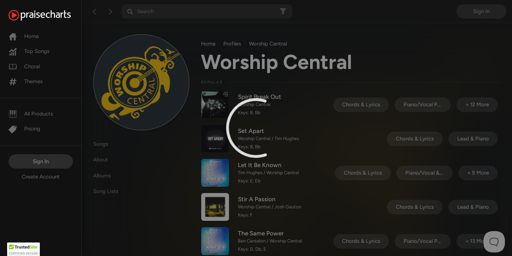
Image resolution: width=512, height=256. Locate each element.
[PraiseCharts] (49, 15)
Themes (26, 81)
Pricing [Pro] (24, 129)
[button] (23, 249)
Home (24, 36)
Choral (24, 66)
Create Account (41, 177)
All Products (31, 114)
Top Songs (29, 51)
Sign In (41, 161)
